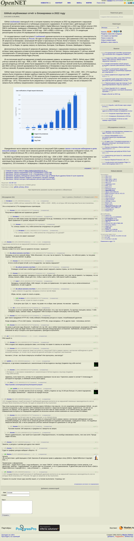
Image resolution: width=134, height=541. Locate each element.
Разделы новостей (107, 34)
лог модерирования (94, 484)
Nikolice (9, 454)
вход (114, 0)
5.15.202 (108, 239)
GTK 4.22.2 (108, 204)
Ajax (63, 197)
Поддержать (119, 539)
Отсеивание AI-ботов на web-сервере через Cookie (115, 119)
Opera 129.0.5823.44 (112, 192)
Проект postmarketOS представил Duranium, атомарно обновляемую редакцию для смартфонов (116, 70)
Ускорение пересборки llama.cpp (119, 113)
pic (8, 336)
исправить (88, 168)
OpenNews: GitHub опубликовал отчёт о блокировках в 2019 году (29, 174)
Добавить (111, 539)
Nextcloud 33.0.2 (110, 188)
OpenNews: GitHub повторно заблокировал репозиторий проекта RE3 (30, 179)
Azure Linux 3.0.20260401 (113, 217)
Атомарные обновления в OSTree (120, 116)
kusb (17, 281)
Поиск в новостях (107, 38)
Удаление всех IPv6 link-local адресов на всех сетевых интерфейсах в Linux (117, 110)
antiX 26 (108, 228)
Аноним (12, 210)
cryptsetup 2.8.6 (110, 184)
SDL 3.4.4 (108, 176)
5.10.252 (114, 239)
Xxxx (11, 382)
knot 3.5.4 (108, 187)
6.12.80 (118, 236)
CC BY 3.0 (12, 183)
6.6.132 (124, 236)
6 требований (39, 36)
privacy (21, 187)
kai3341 (9, 361)
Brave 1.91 (108, 203)
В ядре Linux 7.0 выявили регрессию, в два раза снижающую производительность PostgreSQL (116, 143)
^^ (29, 210)
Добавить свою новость (109, 42)
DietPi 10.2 (108, 226)
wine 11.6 (108, 177)
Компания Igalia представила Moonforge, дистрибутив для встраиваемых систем (116, 79)
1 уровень (69, 197)
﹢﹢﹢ (32, 201)
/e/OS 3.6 (108, 215)
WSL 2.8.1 (108, 185)
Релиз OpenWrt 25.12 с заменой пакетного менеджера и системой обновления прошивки (117, 90)
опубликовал (15, 22)
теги (103, 3)
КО (14, 307)
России (32, 39)
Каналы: (104, 32)
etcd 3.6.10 (108, 196)
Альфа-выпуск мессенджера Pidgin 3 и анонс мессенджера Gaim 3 (116, 163)
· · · (36, 201)
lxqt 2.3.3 (108, 182)
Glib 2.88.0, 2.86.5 (111, 179)
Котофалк (9, 201)
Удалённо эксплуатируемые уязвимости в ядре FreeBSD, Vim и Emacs (117, 132)
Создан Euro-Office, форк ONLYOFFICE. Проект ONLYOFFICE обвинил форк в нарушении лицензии (116, 59)
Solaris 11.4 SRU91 (111, 229)
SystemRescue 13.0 (111, 220)
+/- (82, 197)
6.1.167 (107, 237)
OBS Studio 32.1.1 (111, 181)
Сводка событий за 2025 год (111, 94)
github (16, 187)
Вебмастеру (129, 539)
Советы (116, 101)
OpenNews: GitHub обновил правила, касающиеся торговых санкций (30, 177)
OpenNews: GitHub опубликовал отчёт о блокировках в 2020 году (29, 172)
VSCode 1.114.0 (110, 201)
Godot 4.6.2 (109, 210)
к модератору (44, 201)
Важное (116, 48)
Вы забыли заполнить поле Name (19, 253)
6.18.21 (113, 236)
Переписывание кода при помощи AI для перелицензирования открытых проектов (117, 83)
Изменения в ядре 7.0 (108, 241)
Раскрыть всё (89, 197)
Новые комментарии (108, 40)
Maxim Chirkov (127, 537)
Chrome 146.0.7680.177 (112, 207)
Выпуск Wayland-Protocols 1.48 (115, 159)
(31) (13, 197)
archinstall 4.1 (109, 209)
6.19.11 (107, 236)
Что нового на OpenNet (109, 36)
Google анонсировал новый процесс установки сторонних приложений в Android (116, 64)
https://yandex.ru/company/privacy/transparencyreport (23, 384)
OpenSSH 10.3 (110, 190)
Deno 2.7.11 (109, 195)
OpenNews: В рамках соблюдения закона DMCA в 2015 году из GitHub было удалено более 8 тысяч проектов (44, 176)
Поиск (99, 3)
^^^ (32, 210)
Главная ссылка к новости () (26, 171)
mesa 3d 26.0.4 (110, 198)
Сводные (118, 34)
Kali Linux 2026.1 (110, 225)
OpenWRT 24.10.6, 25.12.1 (113, 231)
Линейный (77, 197)
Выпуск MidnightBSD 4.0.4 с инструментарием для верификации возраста (114, 137)
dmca (27, 187)
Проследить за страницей (10, 539)
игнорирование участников (81, 484)
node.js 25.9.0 (109, 199)
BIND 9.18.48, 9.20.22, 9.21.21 (115, 193)
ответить (26, 201)
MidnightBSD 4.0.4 (111, 218)
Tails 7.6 (107, 221)
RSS (96, 197)
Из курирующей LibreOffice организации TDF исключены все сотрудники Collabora (116, 53)
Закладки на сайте (8, 537)
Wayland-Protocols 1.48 (113, 206)
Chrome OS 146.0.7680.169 (114, 223)
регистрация (119, 0)
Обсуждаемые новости (116, 127)
